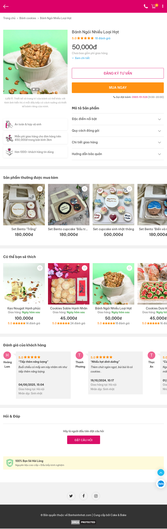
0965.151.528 (139, 97)
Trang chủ (9, 18)
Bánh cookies (27, 18)
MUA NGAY (118, 88)
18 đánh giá (102, 38)
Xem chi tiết (82, 58)
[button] (34, 89)
